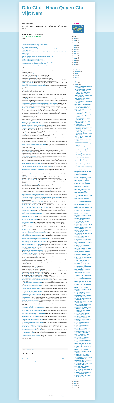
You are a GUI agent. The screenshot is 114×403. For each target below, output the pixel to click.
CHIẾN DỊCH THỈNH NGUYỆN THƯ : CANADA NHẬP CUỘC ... (82, 367)
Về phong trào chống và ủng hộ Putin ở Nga (30, 179)
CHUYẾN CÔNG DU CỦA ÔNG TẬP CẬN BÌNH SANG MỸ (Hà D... (82, 93)
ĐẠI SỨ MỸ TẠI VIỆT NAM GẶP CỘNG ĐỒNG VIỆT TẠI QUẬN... (82, 228)
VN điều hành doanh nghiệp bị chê (28, 223)
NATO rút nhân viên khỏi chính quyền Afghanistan (31, 187)
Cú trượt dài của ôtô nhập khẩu (28, 82)
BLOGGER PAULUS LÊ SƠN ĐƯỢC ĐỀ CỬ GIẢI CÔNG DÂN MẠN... (83, 225)
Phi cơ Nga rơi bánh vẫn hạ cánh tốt (29, 226)
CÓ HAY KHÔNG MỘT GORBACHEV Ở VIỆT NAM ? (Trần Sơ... (83, 234)
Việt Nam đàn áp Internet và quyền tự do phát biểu (31, 294)
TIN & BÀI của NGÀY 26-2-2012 (81, 287)
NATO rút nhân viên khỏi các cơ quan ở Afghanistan (31, 235)
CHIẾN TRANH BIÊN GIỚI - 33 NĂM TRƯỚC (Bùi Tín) (82, 119)
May (76, 79)
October (77, 69)
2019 (75, 51)
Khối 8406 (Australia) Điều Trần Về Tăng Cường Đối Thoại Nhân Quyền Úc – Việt (37, 56)
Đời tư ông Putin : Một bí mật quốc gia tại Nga (30, 204)
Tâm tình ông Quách (26, 148)
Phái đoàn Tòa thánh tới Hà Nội (28, 128)
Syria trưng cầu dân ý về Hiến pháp (28, 210)
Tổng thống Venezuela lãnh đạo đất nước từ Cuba (31, 288)
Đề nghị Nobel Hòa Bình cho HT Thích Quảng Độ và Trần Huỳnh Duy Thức (36, 112)
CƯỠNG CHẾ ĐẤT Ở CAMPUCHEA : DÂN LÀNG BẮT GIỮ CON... (82, 373)
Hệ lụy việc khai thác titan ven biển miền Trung (31, 303)
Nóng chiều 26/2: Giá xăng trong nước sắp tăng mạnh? (32, 329)
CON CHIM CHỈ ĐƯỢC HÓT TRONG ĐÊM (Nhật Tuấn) (82, 122)
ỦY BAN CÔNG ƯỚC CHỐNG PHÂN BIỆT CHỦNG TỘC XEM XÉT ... (82, 255)
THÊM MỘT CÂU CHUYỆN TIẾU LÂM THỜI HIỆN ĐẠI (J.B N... (82, 320)
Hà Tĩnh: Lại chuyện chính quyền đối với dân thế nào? (32, 163)
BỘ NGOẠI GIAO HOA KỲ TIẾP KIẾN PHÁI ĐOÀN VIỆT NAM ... (82, 231)
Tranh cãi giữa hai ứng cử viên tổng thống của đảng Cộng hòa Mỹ (34, 276)
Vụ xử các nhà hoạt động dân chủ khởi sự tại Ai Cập (32, 247)
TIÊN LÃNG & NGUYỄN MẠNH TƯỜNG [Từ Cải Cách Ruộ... (83, 96)
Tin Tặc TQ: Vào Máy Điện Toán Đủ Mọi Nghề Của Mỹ (32, 322)
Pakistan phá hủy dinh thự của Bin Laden (29, 253)
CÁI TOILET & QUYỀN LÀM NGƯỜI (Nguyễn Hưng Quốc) (82, 252)
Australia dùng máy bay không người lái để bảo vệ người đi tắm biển (35, 270)
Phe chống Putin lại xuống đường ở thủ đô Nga (30, 173)
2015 (75, 58)
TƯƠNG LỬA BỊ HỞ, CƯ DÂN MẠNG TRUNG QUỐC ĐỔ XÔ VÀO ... (82, 308)
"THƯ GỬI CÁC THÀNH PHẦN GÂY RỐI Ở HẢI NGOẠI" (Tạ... (82, 264)
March (76, 82)
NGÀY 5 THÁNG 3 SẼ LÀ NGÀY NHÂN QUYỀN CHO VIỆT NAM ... (83, 364)
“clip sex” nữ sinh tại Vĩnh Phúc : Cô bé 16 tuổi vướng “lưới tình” (34, 144)
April (76, 81)
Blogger (63, 395)
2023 (75, 44)
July (76, 75)
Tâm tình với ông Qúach (26, 50)
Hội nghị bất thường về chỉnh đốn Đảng (29, 47)
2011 (75, 381)
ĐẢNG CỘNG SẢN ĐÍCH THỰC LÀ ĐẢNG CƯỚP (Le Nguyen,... (82, 190)
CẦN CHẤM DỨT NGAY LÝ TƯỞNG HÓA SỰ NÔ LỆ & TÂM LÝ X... (82, 107)
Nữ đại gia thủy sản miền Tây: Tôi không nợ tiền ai (31, 326)
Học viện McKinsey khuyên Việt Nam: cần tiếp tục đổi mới (33, 107)
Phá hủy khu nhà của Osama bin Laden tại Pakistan (31, 285)
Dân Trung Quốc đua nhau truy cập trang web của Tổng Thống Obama (35, 238)
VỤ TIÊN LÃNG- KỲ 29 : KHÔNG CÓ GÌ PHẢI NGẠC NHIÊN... (83, 184)
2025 (75, 40)
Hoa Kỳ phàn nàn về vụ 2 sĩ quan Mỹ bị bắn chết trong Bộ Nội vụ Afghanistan (36, 279)
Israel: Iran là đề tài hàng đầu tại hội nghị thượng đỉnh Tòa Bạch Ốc (34, 241)
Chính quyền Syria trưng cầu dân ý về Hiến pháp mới (32, 184)
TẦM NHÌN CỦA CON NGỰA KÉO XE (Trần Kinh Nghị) (82, 131)
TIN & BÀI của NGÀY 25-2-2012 (81, 349)
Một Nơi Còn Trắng (25, 54)
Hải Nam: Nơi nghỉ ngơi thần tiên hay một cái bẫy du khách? (33, 273)
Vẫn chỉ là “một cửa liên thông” (28, 159)
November (77, 67)
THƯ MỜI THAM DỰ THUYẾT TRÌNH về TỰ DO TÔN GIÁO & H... (83, 358)
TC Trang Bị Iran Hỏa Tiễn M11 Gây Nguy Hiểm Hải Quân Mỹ (33, 307)
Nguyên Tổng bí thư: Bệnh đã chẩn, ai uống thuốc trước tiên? (33, 60)
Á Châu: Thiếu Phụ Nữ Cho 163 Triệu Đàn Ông (31, 316)
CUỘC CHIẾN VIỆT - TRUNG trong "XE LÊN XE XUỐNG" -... (83, 196)
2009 (75, 385)
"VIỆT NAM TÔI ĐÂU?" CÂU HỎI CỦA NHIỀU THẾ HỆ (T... (82, 299)
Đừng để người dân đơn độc (27, 151)
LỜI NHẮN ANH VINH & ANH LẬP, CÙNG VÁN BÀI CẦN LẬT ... (81, 187)
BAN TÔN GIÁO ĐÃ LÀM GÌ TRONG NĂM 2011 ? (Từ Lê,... (82, 152)
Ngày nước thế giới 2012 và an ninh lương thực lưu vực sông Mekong (35, 98)
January (77, 379)
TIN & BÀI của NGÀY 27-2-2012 (81, 213)
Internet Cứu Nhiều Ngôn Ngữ (27, 306)
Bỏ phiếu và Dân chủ (26, 57)
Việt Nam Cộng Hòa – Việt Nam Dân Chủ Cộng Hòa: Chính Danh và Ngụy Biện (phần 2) (38, 45)
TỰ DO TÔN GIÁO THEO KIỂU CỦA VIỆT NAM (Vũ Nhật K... (82, 99)
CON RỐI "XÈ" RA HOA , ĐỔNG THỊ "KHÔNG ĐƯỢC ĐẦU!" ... (82, 273)
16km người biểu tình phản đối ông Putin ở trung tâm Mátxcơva (34, 85)
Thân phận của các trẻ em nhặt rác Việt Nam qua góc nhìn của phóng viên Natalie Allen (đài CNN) (40, 103)
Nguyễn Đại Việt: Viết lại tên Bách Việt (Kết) (30, 122)
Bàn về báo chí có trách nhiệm (27, 229)
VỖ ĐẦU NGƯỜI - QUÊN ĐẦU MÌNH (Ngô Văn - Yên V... (82, 161)
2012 (75, 64)
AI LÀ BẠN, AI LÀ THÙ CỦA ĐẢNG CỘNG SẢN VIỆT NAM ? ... (82, 125)
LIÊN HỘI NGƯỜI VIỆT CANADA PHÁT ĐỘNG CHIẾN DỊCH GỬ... (83, 361)
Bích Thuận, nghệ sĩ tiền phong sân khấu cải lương (31, 76)
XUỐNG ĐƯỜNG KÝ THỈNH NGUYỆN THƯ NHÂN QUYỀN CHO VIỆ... (82, 267)
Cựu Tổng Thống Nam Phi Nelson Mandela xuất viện (32, 259)
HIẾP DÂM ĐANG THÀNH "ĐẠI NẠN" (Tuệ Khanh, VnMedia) (82, 296)
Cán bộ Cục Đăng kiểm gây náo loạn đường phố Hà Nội (32, 59)
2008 (75, 387)
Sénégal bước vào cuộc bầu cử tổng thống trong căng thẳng (33, 176)
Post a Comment (28, 356)
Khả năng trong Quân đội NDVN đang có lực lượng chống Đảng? (34, 63)
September (77, 71)
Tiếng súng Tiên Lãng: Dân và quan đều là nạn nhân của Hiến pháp (34, 65)
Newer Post (25, 358)
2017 (75, 55)
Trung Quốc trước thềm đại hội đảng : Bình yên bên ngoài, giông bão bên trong (36, 166)
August (76, 73)
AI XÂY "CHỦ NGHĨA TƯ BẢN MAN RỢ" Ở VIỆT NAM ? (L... (82, 311)
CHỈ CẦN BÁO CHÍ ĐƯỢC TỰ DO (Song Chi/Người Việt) (81, 261)
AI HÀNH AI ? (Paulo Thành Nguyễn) (82, 169)
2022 (75, 45)
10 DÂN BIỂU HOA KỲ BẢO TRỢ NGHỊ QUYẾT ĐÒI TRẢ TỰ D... (83, 167)
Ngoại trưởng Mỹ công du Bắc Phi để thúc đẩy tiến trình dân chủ (34, 169)
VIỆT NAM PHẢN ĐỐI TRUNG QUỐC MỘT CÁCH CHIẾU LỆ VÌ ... (82, 90)
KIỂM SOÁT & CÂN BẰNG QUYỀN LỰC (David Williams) (82, 205)
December (77, 66)
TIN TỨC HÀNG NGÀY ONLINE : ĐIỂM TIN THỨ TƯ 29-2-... (82, 137)
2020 (75, 49)
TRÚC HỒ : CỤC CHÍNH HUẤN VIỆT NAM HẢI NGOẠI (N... (82, 219)
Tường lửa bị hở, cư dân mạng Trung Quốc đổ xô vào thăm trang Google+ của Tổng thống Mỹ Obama (41, 48)
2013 (75, 62)
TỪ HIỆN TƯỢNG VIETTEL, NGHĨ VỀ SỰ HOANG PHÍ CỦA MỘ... (82, 178)
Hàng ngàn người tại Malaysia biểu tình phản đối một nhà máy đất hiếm (35, 207)
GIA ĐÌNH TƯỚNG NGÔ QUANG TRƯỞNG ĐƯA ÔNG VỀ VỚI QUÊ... (82, 355)
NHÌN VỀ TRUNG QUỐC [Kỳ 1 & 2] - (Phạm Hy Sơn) (82, 113)
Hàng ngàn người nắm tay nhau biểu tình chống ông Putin (32, 250)
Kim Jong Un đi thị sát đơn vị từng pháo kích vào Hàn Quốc (33, 194)
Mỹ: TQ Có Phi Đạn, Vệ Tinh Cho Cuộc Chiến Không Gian (33, 310)
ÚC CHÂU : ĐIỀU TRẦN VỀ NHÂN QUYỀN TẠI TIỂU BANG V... (81, 335)
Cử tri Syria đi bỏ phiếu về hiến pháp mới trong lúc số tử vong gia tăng (35, 232)
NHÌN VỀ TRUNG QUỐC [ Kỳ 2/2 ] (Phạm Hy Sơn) (81, 326)
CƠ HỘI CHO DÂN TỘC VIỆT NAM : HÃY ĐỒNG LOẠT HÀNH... (82, 317)
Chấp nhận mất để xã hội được (28, 134)
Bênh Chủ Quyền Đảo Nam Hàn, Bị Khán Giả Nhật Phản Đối (33, 313)
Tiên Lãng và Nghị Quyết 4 (27, 297)
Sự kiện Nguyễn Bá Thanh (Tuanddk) (29, 156)
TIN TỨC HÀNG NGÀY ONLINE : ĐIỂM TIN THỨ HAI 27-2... (82, 282)
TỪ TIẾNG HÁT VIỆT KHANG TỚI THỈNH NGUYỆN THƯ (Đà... (81, 237)
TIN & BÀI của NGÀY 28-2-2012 (81, 142)
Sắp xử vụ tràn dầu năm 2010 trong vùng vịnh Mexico (32, 282)
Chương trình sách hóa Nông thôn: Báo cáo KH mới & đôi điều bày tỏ (35, 44)
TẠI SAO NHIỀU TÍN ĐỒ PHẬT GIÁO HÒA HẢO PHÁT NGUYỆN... (82, 305)
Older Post (64, 358)
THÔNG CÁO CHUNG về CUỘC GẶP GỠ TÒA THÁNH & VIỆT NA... (82, 149)
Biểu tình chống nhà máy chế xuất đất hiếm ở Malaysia (32, 213)
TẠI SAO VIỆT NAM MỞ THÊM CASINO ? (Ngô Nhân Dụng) (83, 87)
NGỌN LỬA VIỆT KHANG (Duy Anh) (82, 104)
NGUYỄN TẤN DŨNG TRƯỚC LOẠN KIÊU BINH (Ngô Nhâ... (82, 376)
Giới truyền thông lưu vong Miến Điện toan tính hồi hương (33, 201)
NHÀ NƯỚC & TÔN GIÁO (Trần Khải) (82, 147)
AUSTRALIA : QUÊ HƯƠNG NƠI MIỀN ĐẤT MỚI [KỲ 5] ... (82, 276)
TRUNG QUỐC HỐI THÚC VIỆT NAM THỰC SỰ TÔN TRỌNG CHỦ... (82, 172)
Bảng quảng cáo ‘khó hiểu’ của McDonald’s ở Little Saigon (33, 125)
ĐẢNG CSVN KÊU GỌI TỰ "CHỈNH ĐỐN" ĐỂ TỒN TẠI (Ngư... (82, 181)
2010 (75, 383)
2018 (75, 53)
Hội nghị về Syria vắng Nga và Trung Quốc (30, 219)
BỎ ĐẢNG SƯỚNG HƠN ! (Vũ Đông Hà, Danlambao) (82, 193)
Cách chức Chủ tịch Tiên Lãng (28, 222)
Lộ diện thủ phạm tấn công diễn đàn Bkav (30, 79)
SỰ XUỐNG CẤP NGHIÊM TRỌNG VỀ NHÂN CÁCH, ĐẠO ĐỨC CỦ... (82, 240)
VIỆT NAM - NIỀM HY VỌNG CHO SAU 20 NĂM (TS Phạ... (83, 302)
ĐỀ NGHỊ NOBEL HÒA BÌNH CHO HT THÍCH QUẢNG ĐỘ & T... (82, 314)
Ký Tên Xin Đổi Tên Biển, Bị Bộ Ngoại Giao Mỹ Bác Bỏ (32, 325)
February (77, 84)
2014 (75, 60)
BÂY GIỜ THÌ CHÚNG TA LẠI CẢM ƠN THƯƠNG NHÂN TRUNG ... (82, 249)
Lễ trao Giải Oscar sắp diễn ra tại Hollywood (30, 256)
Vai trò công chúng (25, 231)
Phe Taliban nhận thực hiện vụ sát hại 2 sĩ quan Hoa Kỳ (32, 291)
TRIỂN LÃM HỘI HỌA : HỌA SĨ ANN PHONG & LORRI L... (82, 270)
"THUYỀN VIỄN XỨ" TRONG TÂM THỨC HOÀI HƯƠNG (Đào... (81, 338)
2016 (75, 57)
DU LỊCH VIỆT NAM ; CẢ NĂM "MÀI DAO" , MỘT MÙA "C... (82, 293)
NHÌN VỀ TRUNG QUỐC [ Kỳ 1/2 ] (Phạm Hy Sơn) (81, 323)
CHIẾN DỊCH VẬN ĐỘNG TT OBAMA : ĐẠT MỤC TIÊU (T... (82, 155)
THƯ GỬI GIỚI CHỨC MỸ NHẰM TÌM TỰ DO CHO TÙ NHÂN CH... (82, 164)
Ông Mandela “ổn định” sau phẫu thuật (29, 216)
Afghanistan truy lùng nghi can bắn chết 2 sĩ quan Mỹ (32, 244)
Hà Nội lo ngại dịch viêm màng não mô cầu (30, 300)
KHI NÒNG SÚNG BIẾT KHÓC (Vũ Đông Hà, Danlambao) (82, 246)
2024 (75, 42)
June (76, 77)
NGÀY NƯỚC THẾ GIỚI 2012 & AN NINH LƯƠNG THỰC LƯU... (82, 329)
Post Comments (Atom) (33, 361)
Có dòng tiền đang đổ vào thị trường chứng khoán (31, 335)
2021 (75, 47)
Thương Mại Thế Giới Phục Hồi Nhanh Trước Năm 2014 (32, 319)
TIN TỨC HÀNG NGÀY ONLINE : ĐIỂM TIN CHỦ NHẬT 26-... (82, 344)
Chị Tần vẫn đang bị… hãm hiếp (28, 332)
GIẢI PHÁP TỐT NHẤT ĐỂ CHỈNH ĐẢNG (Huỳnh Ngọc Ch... (81, 158)
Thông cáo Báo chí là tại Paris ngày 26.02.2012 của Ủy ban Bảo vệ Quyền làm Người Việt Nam (39, 62)
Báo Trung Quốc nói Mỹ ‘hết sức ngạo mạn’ (30, 73)
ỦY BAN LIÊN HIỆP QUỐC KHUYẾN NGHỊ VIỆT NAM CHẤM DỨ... (82, 332)
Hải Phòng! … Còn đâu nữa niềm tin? (29, 131)
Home (45, 358)
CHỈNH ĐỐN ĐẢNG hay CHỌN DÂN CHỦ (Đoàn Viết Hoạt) (82, 222)
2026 (75, 38)
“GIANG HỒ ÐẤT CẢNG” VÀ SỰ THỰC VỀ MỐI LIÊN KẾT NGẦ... (83, 128)
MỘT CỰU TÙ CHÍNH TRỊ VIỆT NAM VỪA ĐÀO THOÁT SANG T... (82, 199)
